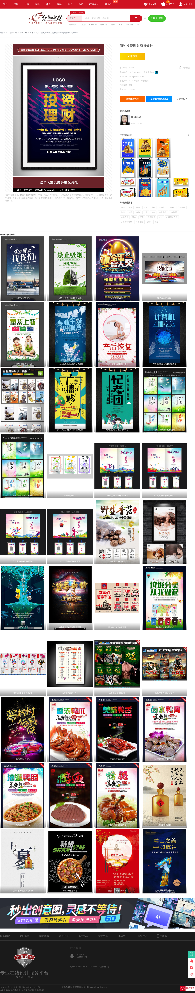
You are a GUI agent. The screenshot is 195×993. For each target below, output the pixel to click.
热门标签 (24, 936)
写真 (142, 217)
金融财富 (174, 212)
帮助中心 (103, 936)
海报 (31, 33)
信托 (149, 222)
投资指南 (139, 222)
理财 (153, 207)
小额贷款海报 (171, 217)
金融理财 (162, 207)
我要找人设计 (157, 18)
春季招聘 (72, 24)
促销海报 (181, 207)
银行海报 (151, 217)
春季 (113, 24)
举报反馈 (186, 68)
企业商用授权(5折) (159, 99)
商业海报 (162, 212)
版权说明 (142, 936)
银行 (172, 207)
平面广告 (23, 33)
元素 (26, 4)
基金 (134, 217)
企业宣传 (93, 24)
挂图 (130, 212)
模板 (16, 4)
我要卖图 (192, 954)
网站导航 (44, 936)
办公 (70, 4)
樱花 (120, 24)
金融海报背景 (126, 222)
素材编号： (124, 68)
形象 (156, 222)
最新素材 (5, 936)
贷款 (160, 217)
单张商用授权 (132, 99)
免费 (80, 4)
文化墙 (83, 24)
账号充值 (64, 936)
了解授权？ (182, 99)
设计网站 (13, 33)
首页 (5, 4)
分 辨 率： (124, 76)
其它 (37, 33)
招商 (130, 207)
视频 (59, 4)
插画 (37, 4)
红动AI (110, 2)
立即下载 (132, 56)
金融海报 (124, 217)
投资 (145, 212)
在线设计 (94, 4)
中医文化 (129, 24)
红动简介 (123, 936)
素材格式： (124, 72)
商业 (138, 207)
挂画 (123, 212)
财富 (153, 212)
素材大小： (124, 89)
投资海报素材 (126, 135)
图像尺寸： (124, 81)
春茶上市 (104, 24)
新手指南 (83, 936)
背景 (48, 4)
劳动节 (139, 24)
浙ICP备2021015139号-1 (31, 987)
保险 (138, 212)
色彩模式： (124, 85)
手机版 (162, 936)
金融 (145, 207)
